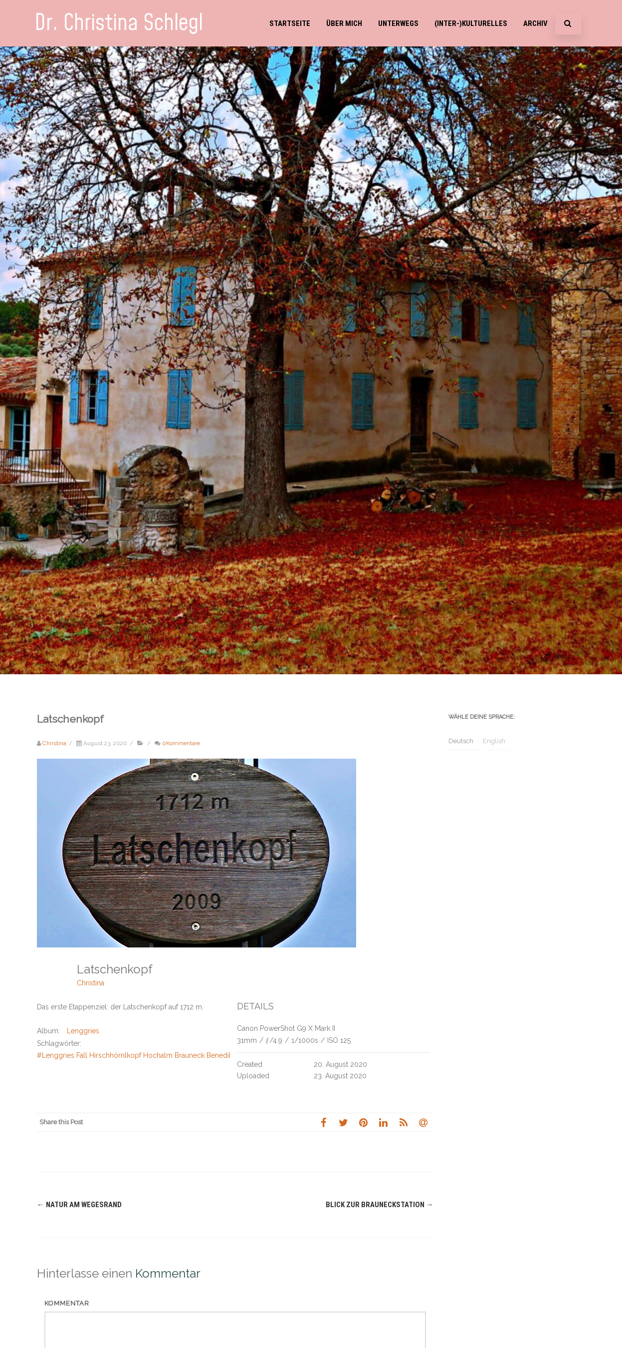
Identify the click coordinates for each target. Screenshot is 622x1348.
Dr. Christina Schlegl (118, 23)
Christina (90, 983)
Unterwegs (398, 23)
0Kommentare (181, 743)
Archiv (535, 23)
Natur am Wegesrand (79, 1204)
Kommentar (66, 1303)
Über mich (344, 23)
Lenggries (83, 1031)
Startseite (289, 23)
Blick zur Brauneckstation (379, 1204)
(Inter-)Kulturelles (470, 23)
